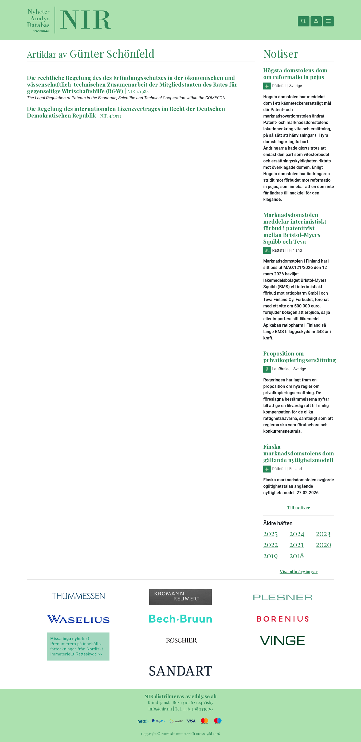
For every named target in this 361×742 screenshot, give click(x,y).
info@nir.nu (160, 709)
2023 (323, 533)
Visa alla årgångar (299, 571)
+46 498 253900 (198, 709)
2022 (270, 544)
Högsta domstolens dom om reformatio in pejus (295, 73)
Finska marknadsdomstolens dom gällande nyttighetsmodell (298, 453)
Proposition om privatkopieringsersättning (299, 356)
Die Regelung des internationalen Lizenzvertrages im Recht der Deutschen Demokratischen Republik (126, 112)
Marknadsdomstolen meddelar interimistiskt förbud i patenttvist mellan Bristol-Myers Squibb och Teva (294, 228)
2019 (270, 555)
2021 (296, 544)
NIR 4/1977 (110, 116)
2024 (296, 533)
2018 (296, 555)
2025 (270, 533)
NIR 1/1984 (138, 91)
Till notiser (298, 507)
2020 (323, 544)
